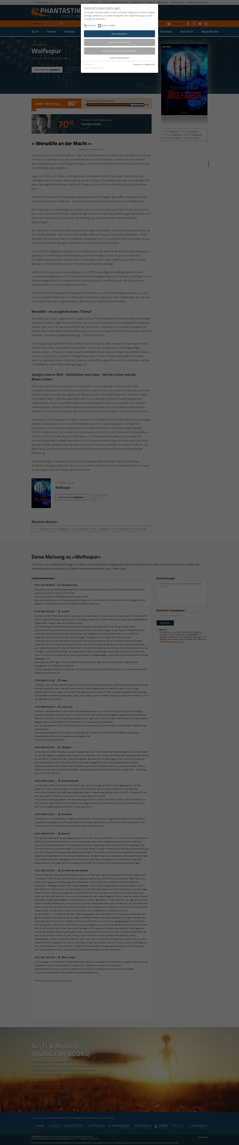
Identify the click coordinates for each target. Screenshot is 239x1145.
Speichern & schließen (119, 42)
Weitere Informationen (119, 57)
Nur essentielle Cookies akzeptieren (119, 50)
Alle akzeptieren (119, 33)
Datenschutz (149, 64)
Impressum (138, 64)
